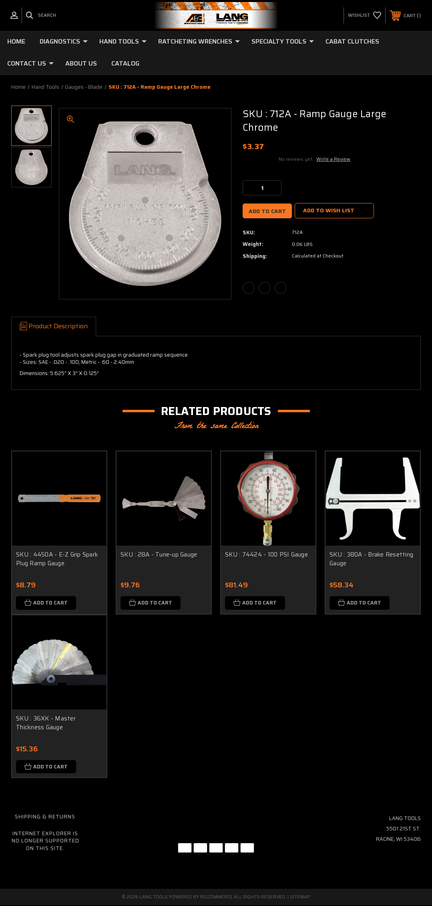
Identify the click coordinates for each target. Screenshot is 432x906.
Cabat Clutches (352, 41)
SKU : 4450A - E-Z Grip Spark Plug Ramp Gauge (57, 559)
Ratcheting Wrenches (199, 41)
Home (16, 41)
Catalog (125, 63)
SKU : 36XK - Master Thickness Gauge (46, 723)
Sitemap (300, 897)
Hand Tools (123, 41)
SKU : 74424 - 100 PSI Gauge (266, 554)
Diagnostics (64, 41)
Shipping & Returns (45, 817)
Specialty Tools (282, 41)
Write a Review (333, 159)
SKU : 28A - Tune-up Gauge (159, 554)
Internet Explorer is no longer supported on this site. (45, 841)
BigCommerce (216, 897)
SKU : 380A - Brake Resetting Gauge (371, 559)
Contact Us (30, 63)
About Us (81, 63)
